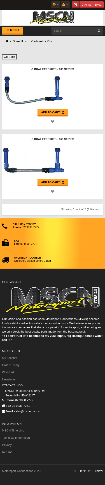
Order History (10, 365)
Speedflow (20, 41)
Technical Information (16, 437)
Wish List (8, 372)
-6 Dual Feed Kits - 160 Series (52, 69)
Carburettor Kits (41, 41)
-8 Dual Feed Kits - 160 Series (52, 139)
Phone (8, 400)
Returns (7, 452)
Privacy (7, 445)
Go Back (9, 56)
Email (7, 411)
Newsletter (9, 379)
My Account (9, 358)
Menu (13, 30)
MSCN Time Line (13, 430)
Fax (6, 405)
